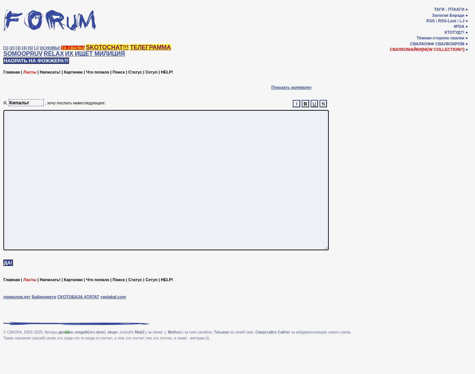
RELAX (54, 54)
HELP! (167, 72)
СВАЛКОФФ (422, 44)
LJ (461, 21)
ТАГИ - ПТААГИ (449, 9)
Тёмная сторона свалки (441, 38)
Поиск (118, 72)
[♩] (36, 48)
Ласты (29, 72)
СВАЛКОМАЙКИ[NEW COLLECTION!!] (427, 49)
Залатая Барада (448, 15)
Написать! (50, 72)
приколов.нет (16, 324)
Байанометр (44, 324)
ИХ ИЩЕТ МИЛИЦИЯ (95, 54)
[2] (12, 48)
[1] (5, 48)
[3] (18, 48)
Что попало (97, 72)
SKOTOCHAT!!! (107, 47)
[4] (24, 48)
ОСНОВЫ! (50, 48)
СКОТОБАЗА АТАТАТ (78, 324)
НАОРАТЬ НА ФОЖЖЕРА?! (36, 61)
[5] (30, 48)
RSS (430, 21)
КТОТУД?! (454, 32)
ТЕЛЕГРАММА (150, 47)
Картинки (73, 72)
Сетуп (151, 72)
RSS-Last (447, 21)
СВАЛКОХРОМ (449, 44)
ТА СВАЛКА (73, 48)
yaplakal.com (113, 324)
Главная (11, 72)
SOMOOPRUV (23, 54)
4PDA (458, 26)
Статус (135, 72)
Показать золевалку (291, 87)
